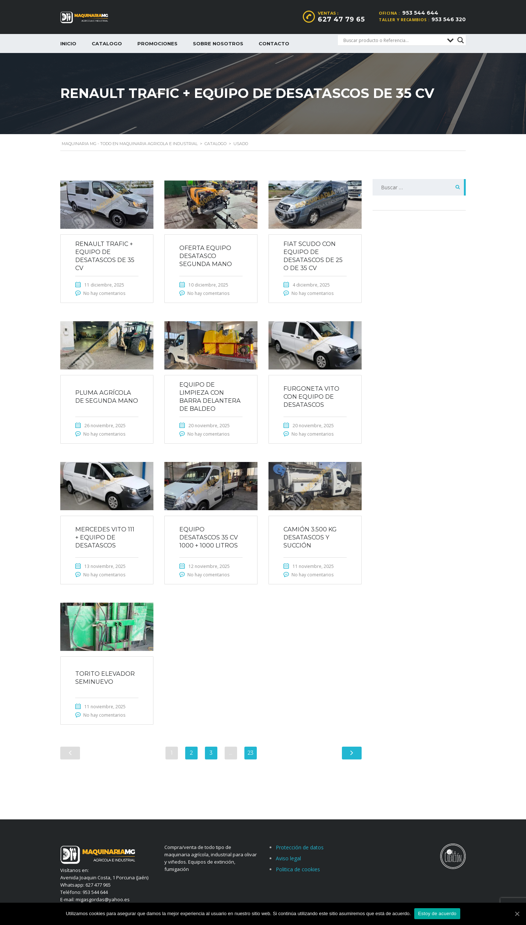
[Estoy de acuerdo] (517, 913)
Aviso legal (288, 858)
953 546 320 (448, 19)
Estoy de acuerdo (437, 913)
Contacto (274, 43)
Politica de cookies (298, 869)
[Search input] (393, 40)
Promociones (157, 43)
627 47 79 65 (341, 19)
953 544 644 (420, 13)
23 (251, 753)
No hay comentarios (104, 293)
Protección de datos (300, 847)
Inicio (68, 43)
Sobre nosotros (218, 43)
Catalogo (107, 43)
